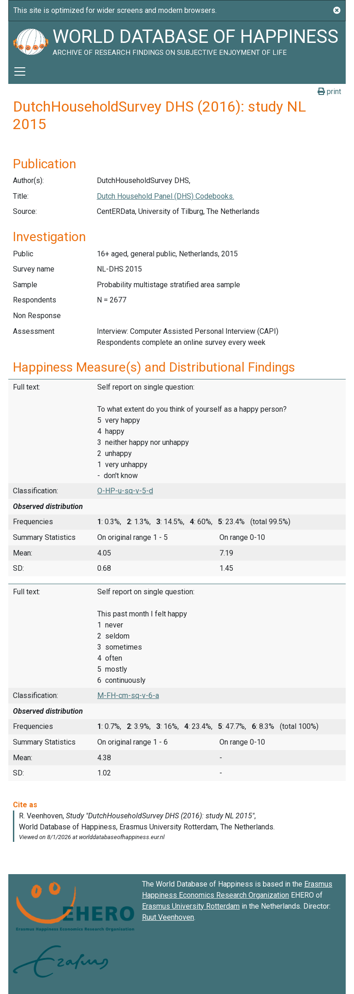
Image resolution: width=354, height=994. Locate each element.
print (329, 91)
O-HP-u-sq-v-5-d (125, 490)
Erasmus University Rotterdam (191, 906)
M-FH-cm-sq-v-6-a (128, 695)
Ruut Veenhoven (168, 917)
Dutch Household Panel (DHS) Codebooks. (165, 196)
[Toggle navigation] (20, 71)
